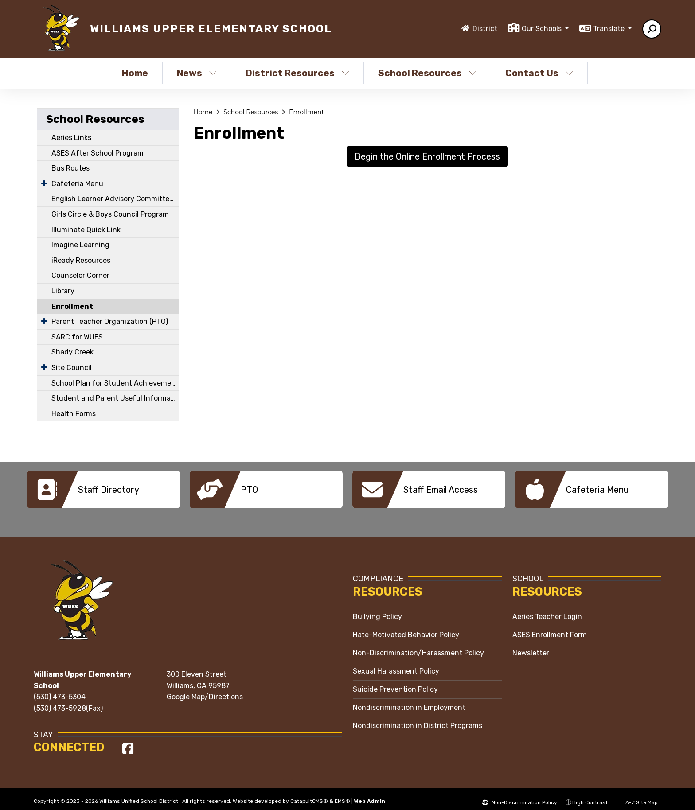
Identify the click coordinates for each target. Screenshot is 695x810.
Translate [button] (609, 28)
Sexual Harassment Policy (396, 664)
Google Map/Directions (205, 690)
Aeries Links (71, 137)
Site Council (71, 367)
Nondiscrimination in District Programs (417, 719)
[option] (103, 489)
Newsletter (530, 646)
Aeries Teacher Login (547, 610)
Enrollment (72, 306)
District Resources (297, 72)
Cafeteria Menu (77, 183)
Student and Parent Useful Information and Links (115, 398)
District (484, 28)
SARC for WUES (77, 337)
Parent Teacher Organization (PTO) (109, 321)
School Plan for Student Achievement (115, 383)
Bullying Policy (377, 610)
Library (62, 291)
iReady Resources (80, 260)
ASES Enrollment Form (549, 628)
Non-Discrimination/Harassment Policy (418, 646)
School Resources (427, 72)
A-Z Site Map (637, 796)
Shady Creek (72, 352)
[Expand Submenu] (44, 183)
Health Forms (73, 413)
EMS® (342, 794)
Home (135, 72)
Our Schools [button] (542, 28)
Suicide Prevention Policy (395, 682)
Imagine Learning (80, 245)
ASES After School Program (97, 153)
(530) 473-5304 (60, 690)
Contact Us (539, 72)
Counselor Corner (80, 275)
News (197, 72)
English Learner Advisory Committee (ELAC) (115, 199)
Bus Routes (70, 168)
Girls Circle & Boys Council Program (110, 214)
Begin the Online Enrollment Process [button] (427, 156)
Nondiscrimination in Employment (409, 701)
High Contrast (590, 796)
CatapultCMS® (309, 794)
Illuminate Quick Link (86, 230)
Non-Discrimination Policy (519, 796)
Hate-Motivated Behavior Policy (406, 628)
